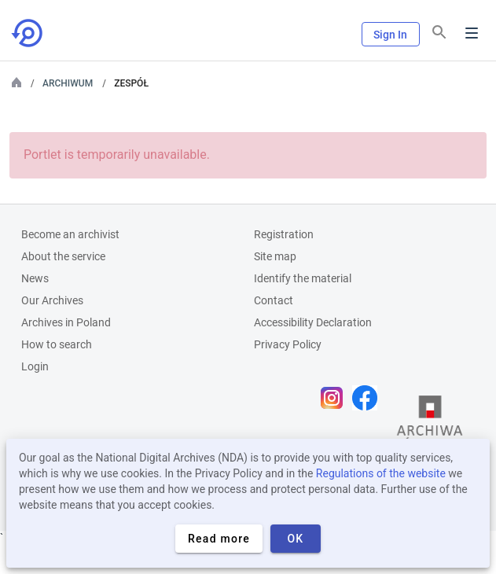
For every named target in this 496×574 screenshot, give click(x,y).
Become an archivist (70, 234)
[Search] (439, 32)
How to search (56, 344)
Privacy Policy (287, 344)
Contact (273, 300)
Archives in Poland (66, 322)
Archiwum (67, 83)
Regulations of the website (381, 473)
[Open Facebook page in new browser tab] (368, 397)
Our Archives (52, 300)
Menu (471, 33)
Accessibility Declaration (313, 322)
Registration (284, 234)
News (35, 278)
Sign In (390, 34)
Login (35, 366)
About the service (63, 256)
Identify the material (302, 278)
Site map (275, 256)
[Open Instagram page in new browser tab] (335, 397)
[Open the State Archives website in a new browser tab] (430, 427)
